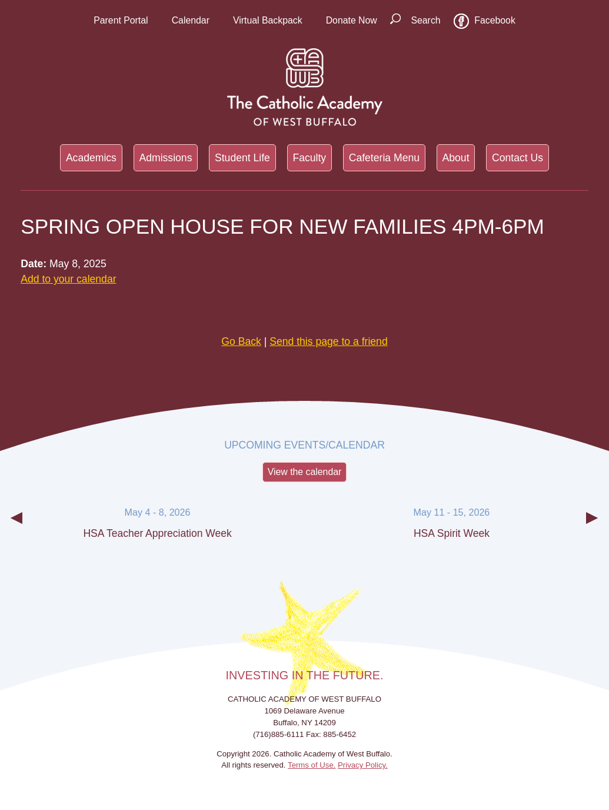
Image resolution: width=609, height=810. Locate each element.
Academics (91, 158)
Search (425, 20)
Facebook (494, 20)
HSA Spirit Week (452, 533)
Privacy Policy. (363, 765)
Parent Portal (121, 20)
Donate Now (351, 20)
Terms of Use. (311, 765)
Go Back (241, 341)
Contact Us (517, 158)
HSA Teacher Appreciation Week (157, 533)
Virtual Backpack (267, 20)
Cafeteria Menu (384, 158)
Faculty (309, 158)
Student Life (242, 158)
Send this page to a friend (328, 341)
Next (592, 527)
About (456, 158)
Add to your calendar (68, 279)
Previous (17, 527)
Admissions (165, 158)
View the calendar (305, 472)
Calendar (190, 20)
